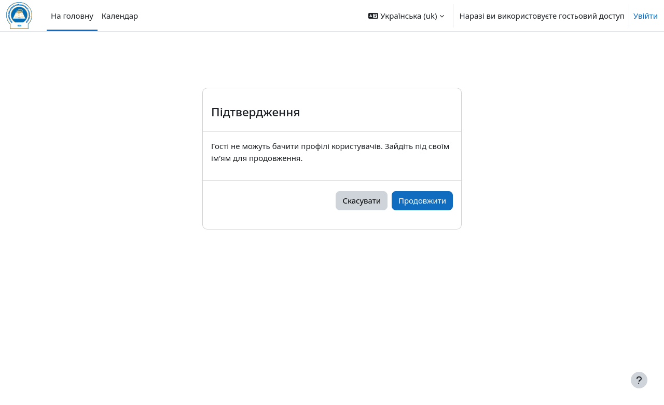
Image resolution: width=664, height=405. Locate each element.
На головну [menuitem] (72, 15)
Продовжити (422, 200)
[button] (406, 15)
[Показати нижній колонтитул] (639, 380)
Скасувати (361, 200)
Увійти (645, 15)
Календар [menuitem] (120, 15)
